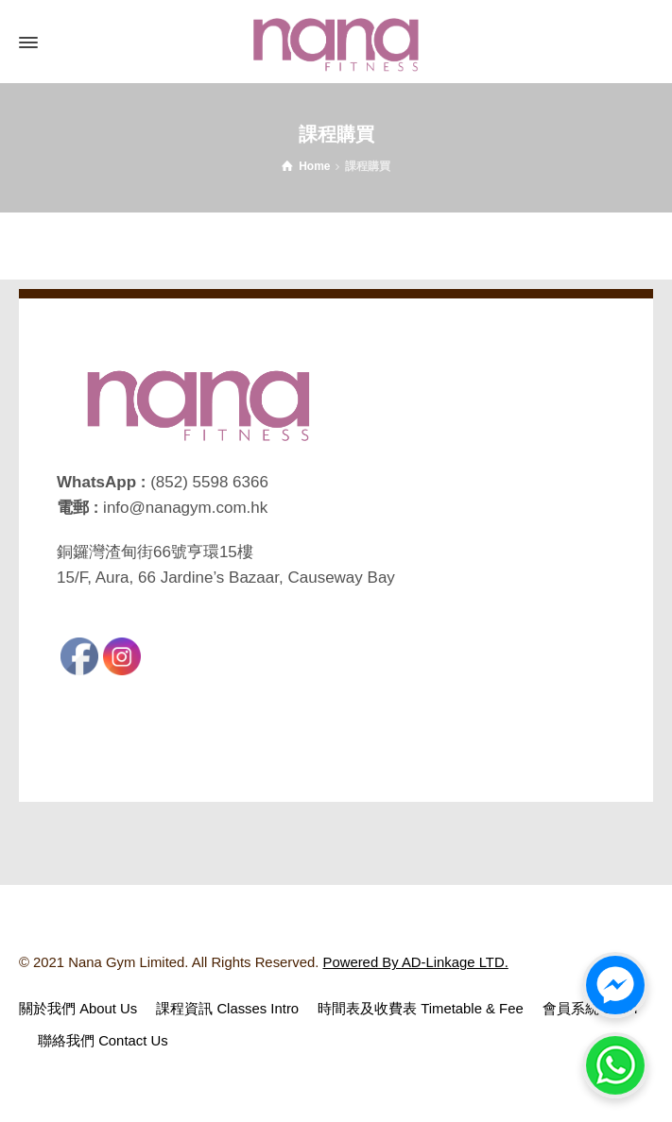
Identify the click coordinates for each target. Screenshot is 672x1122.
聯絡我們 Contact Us (103, 1040)
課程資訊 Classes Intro (227, 1008)
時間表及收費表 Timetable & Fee (421, 1008)
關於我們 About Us (78, 1008)
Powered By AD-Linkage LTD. (415, 962)
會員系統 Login (590, 1008)
